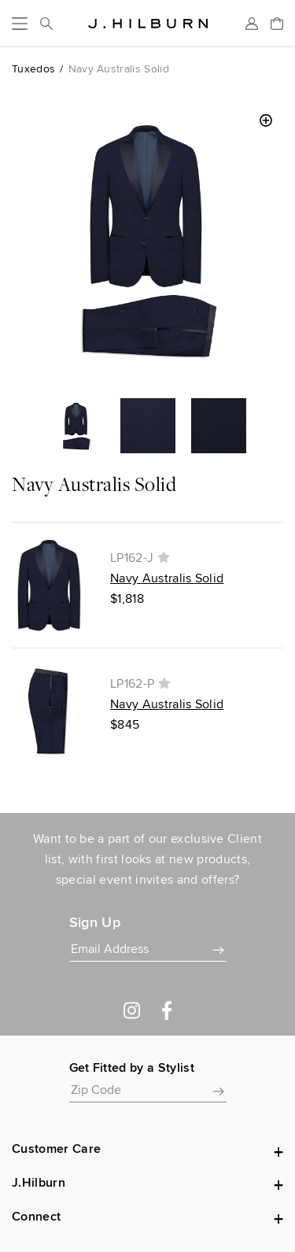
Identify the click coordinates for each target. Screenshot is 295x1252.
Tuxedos (33, 68)
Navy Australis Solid (166, 578)
